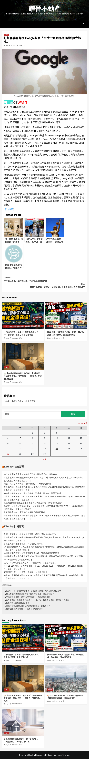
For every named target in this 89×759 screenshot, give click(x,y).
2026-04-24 (15, 338)
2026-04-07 (15, 382)
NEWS (6, 35)
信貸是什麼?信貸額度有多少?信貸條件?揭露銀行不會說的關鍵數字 (33, 591)
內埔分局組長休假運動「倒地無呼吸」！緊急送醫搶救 (27, 484)
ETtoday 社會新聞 (14, 466)
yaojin (8, 46)
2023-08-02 (17, 46)
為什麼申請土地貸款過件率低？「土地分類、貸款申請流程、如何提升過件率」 (38, 600)
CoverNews (52, 755)
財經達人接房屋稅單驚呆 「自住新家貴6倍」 (24, 543)
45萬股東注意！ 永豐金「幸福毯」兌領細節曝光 (25, 572)
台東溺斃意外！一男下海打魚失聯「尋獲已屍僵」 (25, 512)
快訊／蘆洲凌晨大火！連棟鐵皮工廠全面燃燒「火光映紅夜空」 (31, 474)
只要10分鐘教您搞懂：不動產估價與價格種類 (24, 609)
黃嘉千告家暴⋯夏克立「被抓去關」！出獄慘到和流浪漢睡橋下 (44, 285)
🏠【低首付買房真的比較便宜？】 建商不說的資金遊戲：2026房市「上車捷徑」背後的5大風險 (23, 376)
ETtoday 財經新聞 (14, 526)
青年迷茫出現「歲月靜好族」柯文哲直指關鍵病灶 (44, 279)
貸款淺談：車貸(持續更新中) (18, 603)
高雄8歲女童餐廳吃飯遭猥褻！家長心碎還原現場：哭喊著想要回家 (33, 503)
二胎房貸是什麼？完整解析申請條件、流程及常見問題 (28, 597)
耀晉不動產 (45, 8)
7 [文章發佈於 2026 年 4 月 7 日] (20, 438)
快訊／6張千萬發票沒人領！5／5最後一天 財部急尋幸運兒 (30, 562)
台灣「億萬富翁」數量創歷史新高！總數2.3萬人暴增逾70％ (30, 534)
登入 (18, 401)
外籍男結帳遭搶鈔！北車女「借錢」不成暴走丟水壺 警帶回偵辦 (32, 493)
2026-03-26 (15, 745)
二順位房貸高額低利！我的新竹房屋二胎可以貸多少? (28, 606)
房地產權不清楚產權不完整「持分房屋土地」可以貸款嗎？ (30, 594)
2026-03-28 (58, 701)
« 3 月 (43, 459)
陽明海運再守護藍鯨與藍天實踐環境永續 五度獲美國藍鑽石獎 (31, 553)
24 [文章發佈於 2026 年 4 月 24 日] (57, 448)
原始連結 (8, 209)
